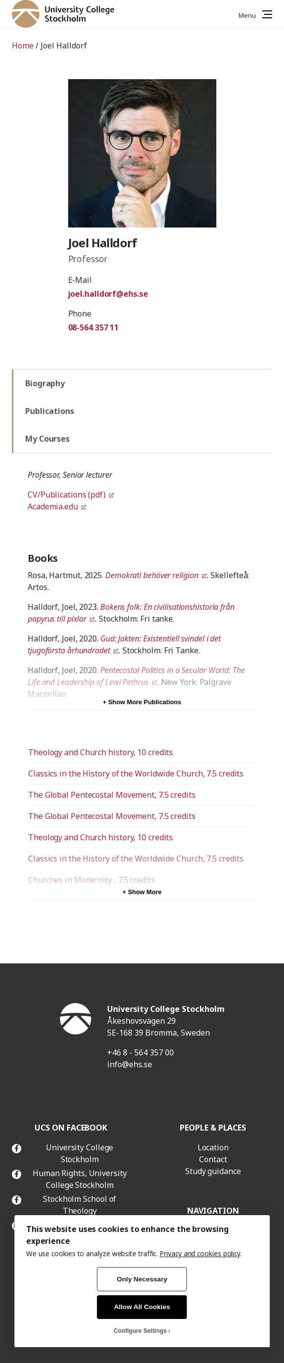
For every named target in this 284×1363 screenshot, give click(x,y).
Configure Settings (140, 1330)
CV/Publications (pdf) (67, 494)
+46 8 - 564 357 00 (140, 1052)
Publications (49, 411)
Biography (45, 383)
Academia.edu (53, 506)
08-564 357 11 (93, 327)
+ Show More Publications (142, 702)
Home (23, 45)
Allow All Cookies (142, 1307)
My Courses (47, 438)
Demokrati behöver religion (152, 575)
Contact (213, 1159)
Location (213, 1147)
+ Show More (142, 892)
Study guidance (213, 1171)
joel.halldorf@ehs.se (108, 293)
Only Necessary (142, 1279)
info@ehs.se (129, 1064)
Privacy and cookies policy (200, 1253)
